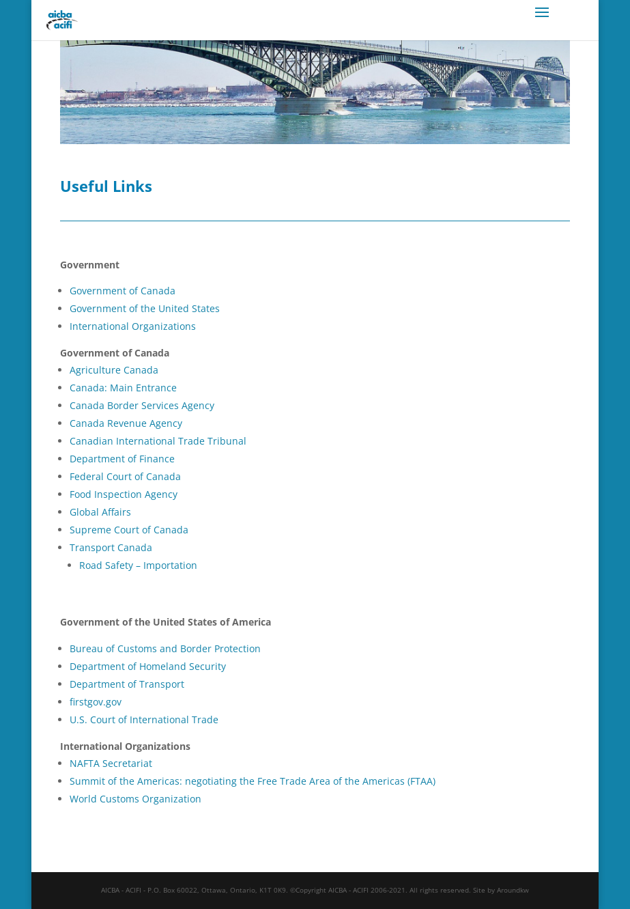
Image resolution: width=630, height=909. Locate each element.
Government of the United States (145, 308)
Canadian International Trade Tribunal (158, 440)
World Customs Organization (135, 798)
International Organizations (133, 326)
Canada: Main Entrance (123, 387)
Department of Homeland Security (148, 666)
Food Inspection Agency (123, 494)
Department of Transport (127, 683)
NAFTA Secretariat (111, 763)
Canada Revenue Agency (126, 423)
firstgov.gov (95, 701)
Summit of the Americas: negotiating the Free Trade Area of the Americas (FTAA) (252, 780)
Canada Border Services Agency (142, 405)
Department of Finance (122, 458)
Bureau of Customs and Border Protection (165, 648)
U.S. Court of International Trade (144, 719)
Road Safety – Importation (138, 565)
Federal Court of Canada (125, 476)
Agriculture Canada (114, 369)
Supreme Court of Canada (129, 529)
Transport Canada (111, 547)
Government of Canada (122, 290)
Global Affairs (100, 511)
